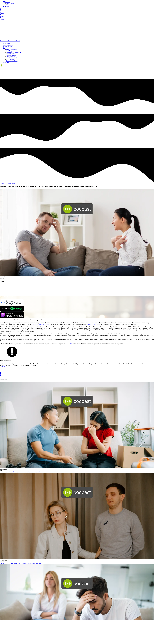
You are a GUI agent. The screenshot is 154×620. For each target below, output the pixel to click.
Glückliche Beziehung (12, 30)
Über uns (2, 347)
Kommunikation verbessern (13, 33)
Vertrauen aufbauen (11, 36)
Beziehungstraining (8, 26)
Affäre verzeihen (10, 37)
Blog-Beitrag (69, 324)
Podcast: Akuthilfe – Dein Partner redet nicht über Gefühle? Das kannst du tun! (20, 544)
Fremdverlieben (10, 40)
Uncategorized (13, 164)
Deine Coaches (10, 3)
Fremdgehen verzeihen (12, 39)
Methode (8, 5)
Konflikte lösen (10, 34)
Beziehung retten (10, 32)
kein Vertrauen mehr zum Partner (40, 305)
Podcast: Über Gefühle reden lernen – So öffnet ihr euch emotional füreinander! (20, 453)
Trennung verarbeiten (11, 42)
